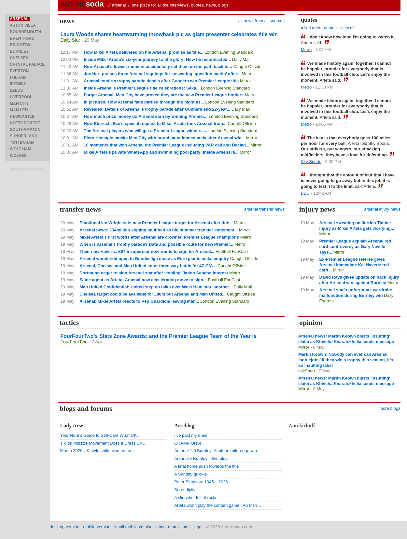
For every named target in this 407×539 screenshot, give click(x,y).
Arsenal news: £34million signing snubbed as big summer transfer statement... (158, 230)
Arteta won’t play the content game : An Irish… (217, 505)
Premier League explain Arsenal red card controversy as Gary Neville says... (355, 247)
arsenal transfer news (264, 209)
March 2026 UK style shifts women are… (98, 450)
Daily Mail (241, 59)
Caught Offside (247, 66)
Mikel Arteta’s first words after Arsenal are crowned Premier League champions (159, 237)
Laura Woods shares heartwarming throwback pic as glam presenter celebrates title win (169, 34)
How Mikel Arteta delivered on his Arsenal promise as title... (143, 52)
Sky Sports (311, 161)
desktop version (64, 526)
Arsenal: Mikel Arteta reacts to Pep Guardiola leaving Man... (139, 301)
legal (197, 526)
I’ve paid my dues (190, 435)
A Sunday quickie (190, 474)
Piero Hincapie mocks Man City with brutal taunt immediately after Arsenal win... (164, 137)
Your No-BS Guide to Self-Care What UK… (100, 435)
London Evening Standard (228, 52)
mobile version (96, 526)
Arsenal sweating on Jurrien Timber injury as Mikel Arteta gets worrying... (356, 225)
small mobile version (133, 526)
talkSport (306, 370)
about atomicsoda (173, 526)
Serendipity (184, 489)
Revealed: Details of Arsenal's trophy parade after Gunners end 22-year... (157, 109)
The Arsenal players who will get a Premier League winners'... (145, 130)
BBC (305, 193)
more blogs (389, 408)
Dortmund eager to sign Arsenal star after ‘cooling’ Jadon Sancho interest (153, 272)
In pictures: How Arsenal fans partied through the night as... (144, 102)
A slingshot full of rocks (195, 497)
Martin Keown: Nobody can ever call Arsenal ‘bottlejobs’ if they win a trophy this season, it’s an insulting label (345, 360)
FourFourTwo (74, 341)
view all (347, 27)
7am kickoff (301, 425)
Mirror (245, 80)
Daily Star (70, 40)
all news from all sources (261, 20)
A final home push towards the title (206, 466)
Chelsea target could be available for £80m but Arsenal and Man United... (152, 294)
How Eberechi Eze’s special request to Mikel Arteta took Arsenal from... (155, 123)
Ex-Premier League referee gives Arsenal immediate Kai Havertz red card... (354, 265)
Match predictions (26, 169)
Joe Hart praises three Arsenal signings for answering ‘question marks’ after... (162, 73)
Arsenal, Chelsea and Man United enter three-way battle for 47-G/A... (147, 265)
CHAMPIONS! (187, 443)
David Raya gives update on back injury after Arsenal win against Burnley (359, 280)
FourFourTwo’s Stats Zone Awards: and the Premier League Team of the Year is (159, 336)
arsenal (119, 5)
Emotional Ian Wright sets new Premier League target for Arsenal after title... (155, 222)
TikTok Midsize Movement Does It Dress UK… (103, 443)
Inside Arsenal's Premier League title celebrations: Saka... (142, 88)
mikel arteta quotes (319, 27)
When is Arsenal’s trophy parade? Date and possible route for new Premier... (156, 244)
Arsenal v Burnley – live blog (201, 458)
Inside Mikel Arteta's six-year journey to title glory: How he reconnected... (157, 59)
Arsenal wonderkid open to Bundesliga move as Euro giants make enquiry (154, 258)
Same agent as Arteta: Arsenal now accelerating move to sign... (143, 279)
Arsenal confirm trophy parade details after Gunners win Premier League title (161, 80)
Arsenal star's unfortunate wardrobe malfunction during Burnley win (355, 292)
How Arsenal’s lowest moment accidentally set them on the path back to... (158, 66)
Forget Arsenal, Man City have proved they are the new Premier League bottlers (164, 94)
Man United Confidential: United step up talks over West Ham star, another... (155, 286)
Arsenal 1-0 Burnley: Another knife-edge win (215, 450)
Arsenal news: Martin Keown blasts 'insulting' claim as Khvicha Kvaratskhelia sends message (346, 339)
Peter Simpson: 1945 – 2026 (201, 481)
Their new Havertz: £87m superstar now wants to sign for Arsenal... (146, 251)
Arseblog (184, 425)
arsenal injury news (382, 209)
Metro (247, 73)
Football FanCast (232, 251)
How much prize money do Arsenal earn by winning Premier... (145, 116)
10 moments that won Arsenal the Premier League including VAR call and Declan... (166, 145)
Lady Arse (71, 425)
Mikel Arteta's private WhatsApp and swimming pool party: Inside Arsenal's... (161, 152)
